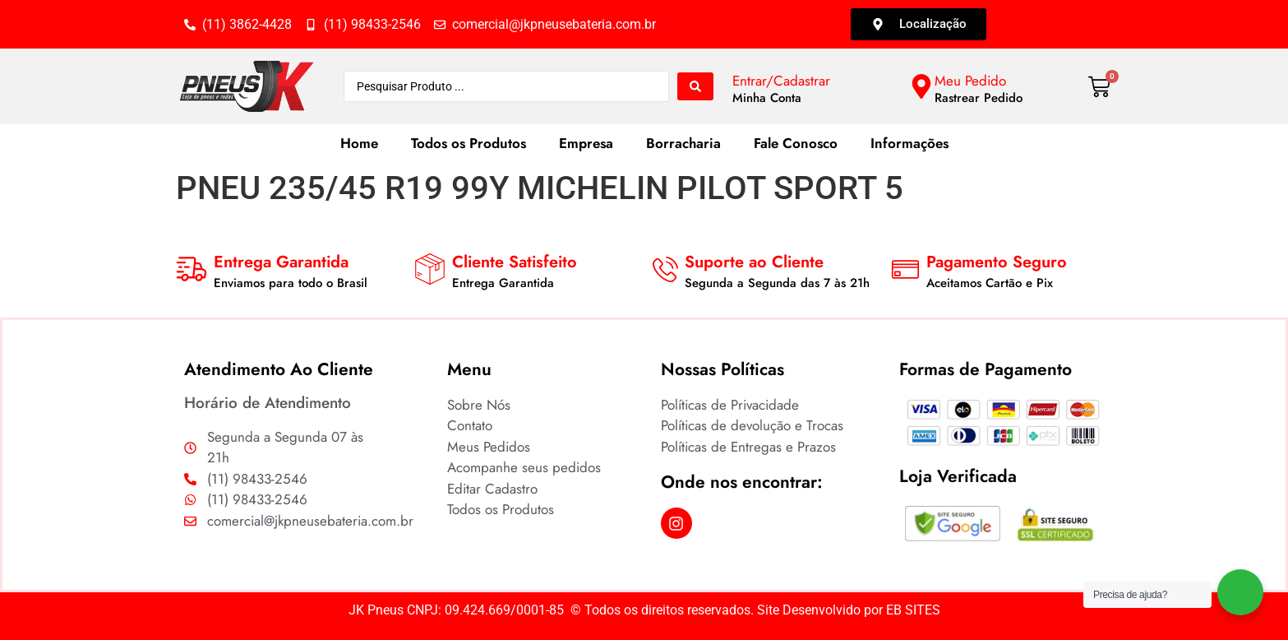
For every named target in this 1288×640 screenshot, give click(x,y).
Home (359, 143)
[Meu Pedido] (921, 86)
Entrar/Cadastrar (781, 80)
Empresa (586, 143)
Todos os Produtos (468, 143)
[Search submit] (695, 86)
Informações (909, 143)
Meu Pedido (970, 80)
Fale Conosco (796, 143)
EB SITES (913, 610)
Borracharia (683, 143)
